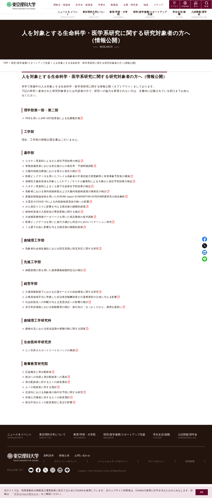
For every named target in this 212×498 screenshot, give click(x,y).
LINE (204, 259)
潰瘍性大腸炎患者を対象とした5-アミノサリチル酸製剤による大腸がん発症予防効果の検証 (82, 183)
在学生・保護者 (84, 4)
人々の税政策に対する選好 (42, 399)
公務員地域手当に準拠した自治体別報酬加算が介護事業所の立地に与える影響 (74, 305)
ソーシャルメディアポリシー (122, 475)
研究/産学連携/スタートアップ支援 (30, 63)
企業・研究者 (131, 4)
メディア (158, 4)
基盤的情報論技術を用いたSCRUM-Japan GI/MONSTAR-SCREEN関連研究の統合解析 (79, 200)
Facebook (204, 239)
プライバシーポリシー (78, 475)
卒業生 (101, 4)
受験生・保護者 (61, 4)
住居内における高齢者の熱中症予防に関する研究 (56, 404)
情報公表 (79, 469)
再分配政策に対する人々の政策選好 (47, 393)
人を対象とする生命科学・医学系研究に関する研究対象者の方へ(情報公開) (95, 63)
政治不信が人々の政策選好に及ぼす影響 (50, 416)
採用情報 (192, 475)
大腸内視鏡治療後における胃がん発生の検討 (53, 172)
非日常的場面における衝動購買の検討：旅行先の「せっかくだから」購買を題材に (77, 316)
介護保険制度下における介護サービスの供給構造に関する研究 (64, 299)
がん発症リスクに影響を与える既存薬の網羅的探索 (57, 211)
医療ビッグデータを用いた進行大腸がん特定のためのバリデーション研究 (71, 228)
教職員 (114, 4)
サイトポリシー (162, 475)
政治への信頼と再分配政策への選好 (47, 388)
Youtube (30, 483)
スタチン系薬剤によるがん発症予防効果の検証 (54, 161)
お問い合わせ (99, 469)
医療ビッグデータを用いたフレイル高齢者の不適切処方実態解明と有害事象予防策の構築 (81, 178)
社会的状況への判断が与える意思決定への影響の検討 (58, 311)
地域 (145, 4)
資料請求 (63, 469)
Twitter (204, 245)
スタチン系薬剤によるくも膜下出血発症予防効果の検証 (60, 189)
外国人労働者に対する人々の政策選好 (49, 410)
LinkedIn (59, 483)
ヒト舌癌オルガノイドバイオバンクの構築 (51, 360)
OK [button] (201, 492)
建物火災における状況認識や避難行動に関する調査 (57, 338)
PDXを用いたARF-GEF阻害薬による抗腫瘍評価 (54, 118)
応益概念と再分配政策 (39, 382)
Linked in (204, 252)
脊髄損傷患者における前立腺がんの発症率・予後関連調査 (61, 167)
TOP (5, 63)
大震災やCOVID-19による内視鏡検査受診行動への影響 (59, 206)
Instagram (52, 483)
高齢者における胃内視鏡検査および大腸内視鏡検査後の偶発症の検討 (68, 195)
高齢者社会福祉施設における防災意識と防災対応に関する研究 (64, 255)
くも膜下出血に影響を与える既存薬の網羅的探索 (56, 233)
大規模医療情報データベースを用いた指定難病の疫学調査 (61, 222)
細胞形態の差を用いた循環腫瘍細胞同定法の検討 (56, 277)
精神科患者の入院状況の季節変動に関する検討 (54, 217)
